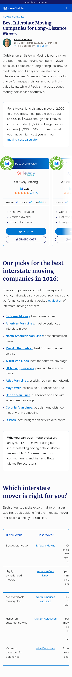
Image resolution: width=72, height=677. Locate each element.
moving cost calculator (22, 139)
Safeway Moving (26, 182)
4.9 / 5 (26, 193)
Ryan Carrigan (23, 39)
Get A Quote (26, 231)
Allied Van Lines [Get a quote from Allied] (45, 648)
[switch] (62, 8)
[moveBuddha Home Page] (14, 8)
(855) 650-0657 (26, 239)
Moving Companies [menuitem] (13, 17)
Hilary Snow (42, 46)
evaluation (55, 300)
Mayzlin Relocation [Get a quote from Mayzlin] (45, 618)
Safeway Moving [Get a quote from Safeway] (45, 545)
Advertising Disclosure (36, 2)
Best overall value (26, 163)
